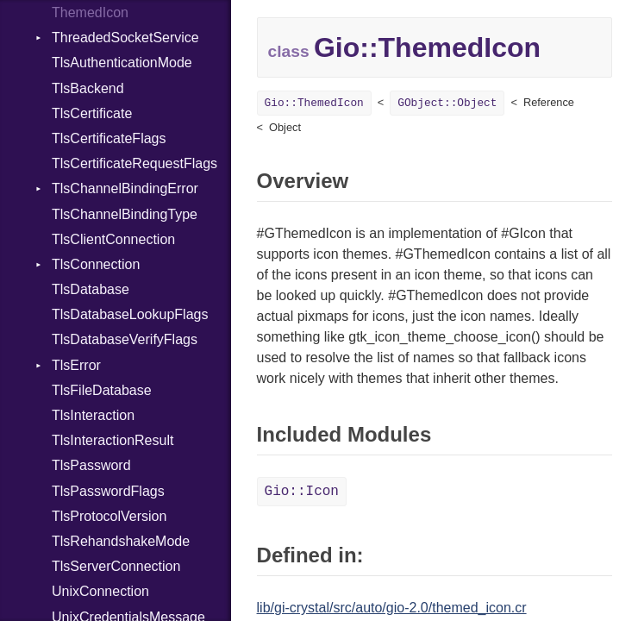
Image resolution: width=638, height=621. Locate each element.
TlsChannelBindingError (125, 188)
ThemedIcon (90, 12)
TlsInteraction (93, 415)
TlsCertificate (92, 113)
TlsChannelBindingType (124, 214)
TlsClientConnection (113, 239)
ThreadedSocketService (125, 37)
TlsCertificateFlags (109, 138)
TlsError (76, 365)
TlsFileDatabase (102, 390)
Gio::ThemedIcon (314, 103)
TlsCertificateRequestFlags (134, 163)
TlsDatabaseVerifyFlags (124, 339)
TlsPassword (91, 465)
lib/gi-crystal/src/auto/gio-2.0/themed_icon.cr (392, 607)
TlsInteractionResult (112, 440)
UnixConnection (100, 591)
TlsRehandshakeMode (121, 541)
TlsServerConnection (116, 566)
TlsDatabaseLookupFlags (130, 314)
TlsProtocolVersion (109, 516)
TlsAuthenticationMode (122, 62)
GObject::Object (447, 103)
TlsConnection (96, 264)
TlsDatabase (90, 289)
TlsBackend (88, 88)
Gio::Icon (302, 491)
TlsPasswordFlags (108, 491)
